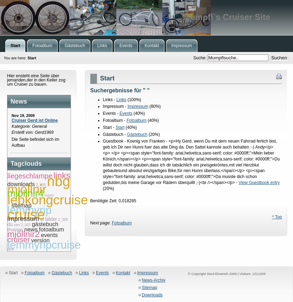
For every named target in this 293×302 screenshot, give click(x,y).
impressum (23, 218)
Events (125, 113)
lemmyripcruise (44, 245)
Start (120, 127)
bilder (51, 219)
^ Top (277, 217)
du (10, 224)
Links (121, 99)
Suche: (200, 57)
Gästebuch (137, 134)
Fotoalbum (136, 120)
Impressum (138, 106)
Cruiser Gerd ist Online (35, 120)
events (49, 235)
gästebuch (45, 224)
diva (10, 249)
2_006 (63, 220)
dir (42, 220)
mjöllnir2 (23, 234)
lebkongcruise (47, 199)
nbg (58, 181)
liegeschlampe (29, 176)
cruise (26, 214)
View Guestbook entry (259, 182)
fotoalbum (51, 229)
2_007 (26, 225)
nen (17, 225)
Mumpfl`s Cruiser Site (146, 17)
